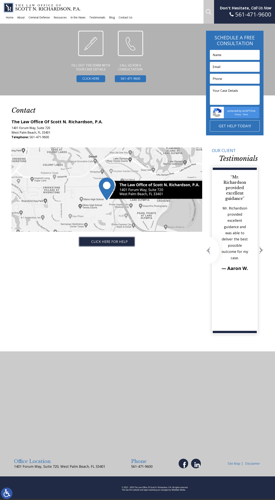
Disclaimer (253, 464)
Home (9, 17)
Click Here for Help (111, 241)
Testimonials (97, 17)
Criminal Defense (39, 17)
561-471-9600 (130, 79)
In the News (78, 17)
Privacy (238, 114)
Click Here (88, 79)
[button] (214, 250)
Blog (112, 17)
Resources (60, 17)
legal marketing (150, 491)
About (21, 17)
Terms (245, 114)
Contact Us (125, 17)
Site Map (234, 464)
